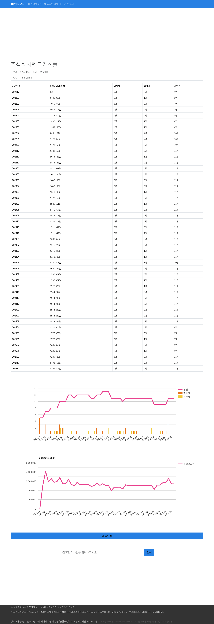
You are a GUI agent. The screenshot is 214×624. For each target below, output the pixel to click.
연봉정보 (17, 4)
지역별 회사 (35, 4)
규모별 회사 (67, 4)
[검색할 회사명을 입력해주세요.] (102, 552)
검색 (149, 552)
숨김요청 (107, 536)
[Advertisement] (100, 35)
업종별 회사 (51, 4)
